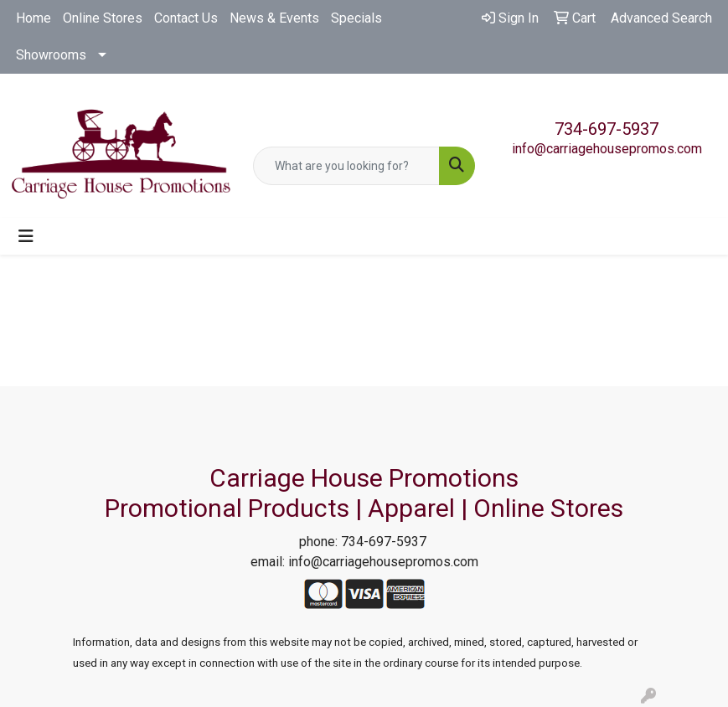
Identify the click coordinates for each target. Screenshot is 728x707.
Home (33, 18)
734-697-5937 (606, 129)
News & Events (274, 18)
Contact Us (186, 18)
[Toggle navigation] (26, 236)
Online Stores (102, 18)
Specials (356, 18)
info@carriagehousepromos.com (607, 149)
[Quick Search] (347, 166)
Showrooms (51, 55)
